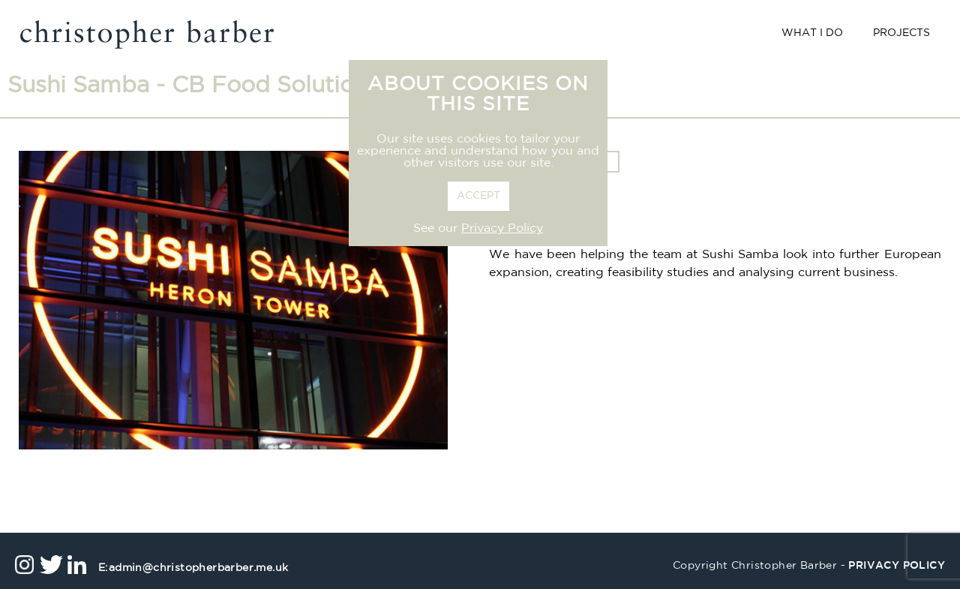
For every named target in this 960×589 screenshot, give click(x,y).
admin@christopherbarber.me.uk (193, 568)
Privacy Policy (502, 229)
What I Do (812, 33)
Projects (901, 33)
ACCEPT (478, 196)
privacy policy (896, 566)
